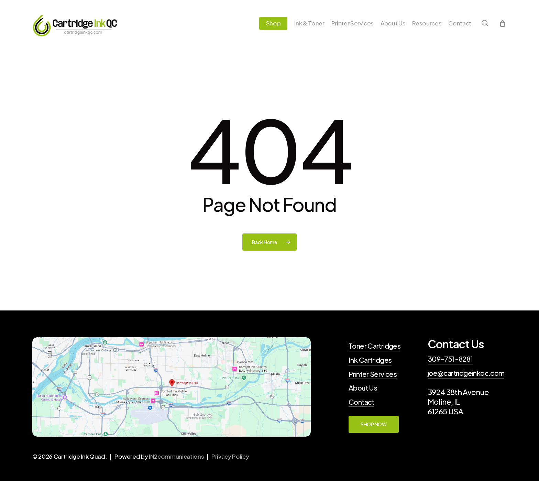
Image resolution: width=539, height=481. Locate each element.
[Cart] (502, 25)
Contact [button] (361, 401)
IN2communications (176, 456)
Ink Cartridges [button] (370, 360)
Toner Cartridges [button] (374, 345)
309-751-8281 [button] (450, 358)
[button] (374, 424)
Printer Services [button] (373, 374)
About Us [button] (363, 387)
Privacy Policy (230, 456)
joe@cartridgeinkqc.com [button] (466, 373)
